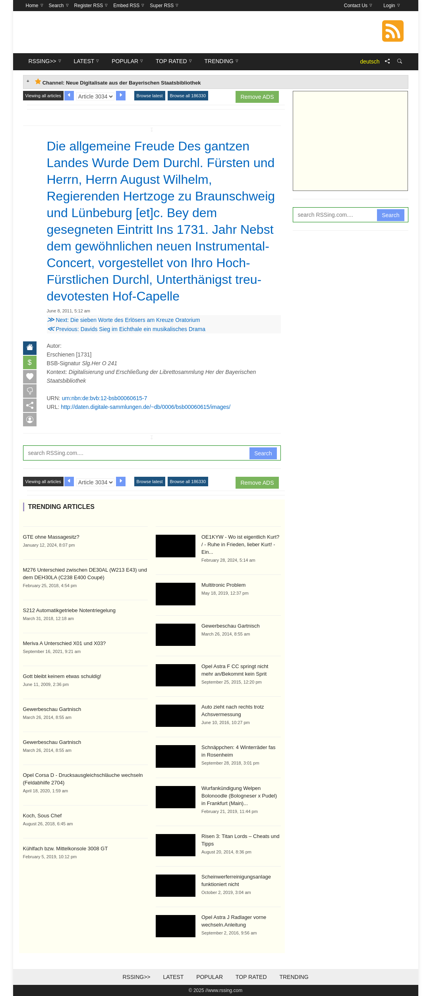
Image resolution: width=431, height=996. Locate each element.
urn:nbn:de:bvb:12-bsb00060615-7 (104, 398)
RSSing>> (136, 977)
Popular (209, 977)
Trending (293, 977)
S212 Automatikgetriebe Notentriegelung (69, 610)
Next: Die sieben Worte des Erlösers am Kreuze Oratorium (123, 320)
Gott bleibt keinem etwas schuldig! (62, 676)
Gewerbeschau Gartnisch (52, 709)
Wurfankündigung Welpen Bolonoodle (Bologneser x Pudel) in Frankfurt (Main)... (239, 795)
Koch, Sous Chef (42, 816)
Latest (173, 977)
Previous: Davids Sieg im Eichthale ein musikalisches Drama (126, 329)
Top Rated (251, 977)
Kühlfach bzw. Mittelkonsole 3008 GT (65, 849)
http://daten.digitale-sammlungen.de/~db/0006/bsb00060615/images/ (145, 407)
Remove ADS (257, 97)
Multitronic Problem (223, 585)
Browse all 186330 (188, 95)
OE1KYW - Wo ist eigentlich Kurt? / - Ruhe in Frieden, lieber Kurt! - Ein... (240, 544)
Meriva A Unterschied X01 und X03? (64, 643)
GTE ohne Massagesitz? (51, 537)
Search (263, 453)
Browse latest (150, 95)
